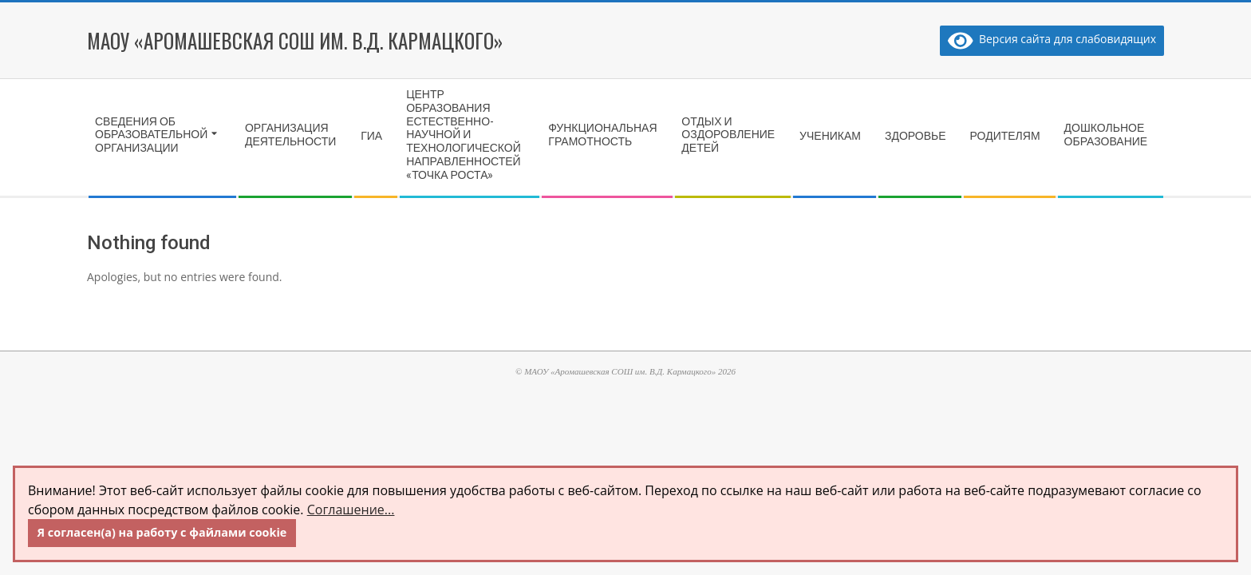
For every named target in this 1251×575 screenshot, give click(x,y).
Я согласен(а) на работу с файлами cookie (162, 532)
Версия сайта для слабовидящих (1052, 38)
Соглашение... (351, 509)
